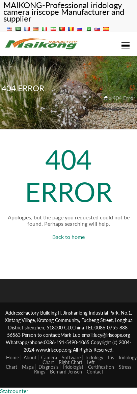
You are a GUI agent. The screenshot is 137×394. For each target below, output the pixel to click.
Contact (95, 371)
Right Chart (70, 362)
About (30, 357)
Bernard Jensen (66, 371)
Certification (101, 367)
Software (71, 357)
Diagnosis (48, 367)
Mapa (28, 367)
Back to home (68, 237)
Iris (111, 357)
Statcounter (14, 391)
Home (12, 357)
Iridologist (73, 367)
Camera (49, 357)
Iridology (94, 357)
